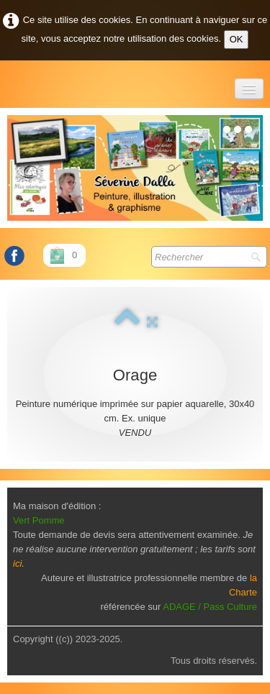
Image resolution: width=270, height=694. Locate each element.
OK (236, 39)
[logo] (8, 82)
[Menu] (249, 88)
